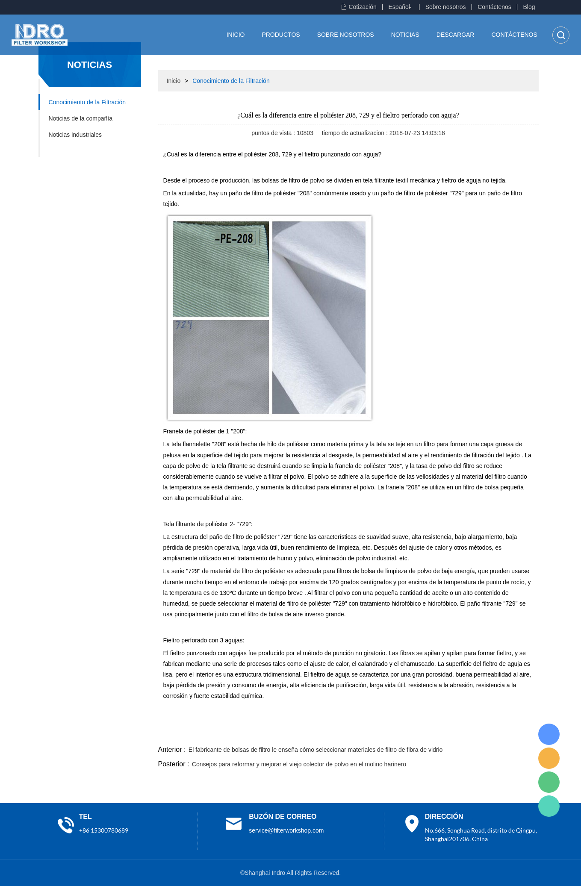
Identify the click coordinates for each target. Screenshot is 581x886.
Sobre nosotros (445, 6)
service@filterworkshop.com (286, 830)
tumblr (500, 733)
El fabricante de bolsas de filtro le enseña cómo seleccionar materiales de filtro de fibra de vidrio (316, 749)
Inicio (236, 34)
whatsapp (454, 733)
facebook (385, 733)
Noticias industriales (75, 134)
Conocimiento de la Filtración (87, 102)
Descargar (455, 34)
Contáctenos (494, 6)
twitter (431, 733)
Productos (281, 34)
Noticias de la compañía (80, 118)
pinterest (477, 733)
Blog (529, 6)
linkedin (523, 733)
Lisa (549, 734)
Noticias (405, 34)
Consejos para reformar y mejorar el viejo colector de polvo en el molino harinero (299, 764)
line (408, 733)
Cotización (362, 6)
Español (399, 6)
